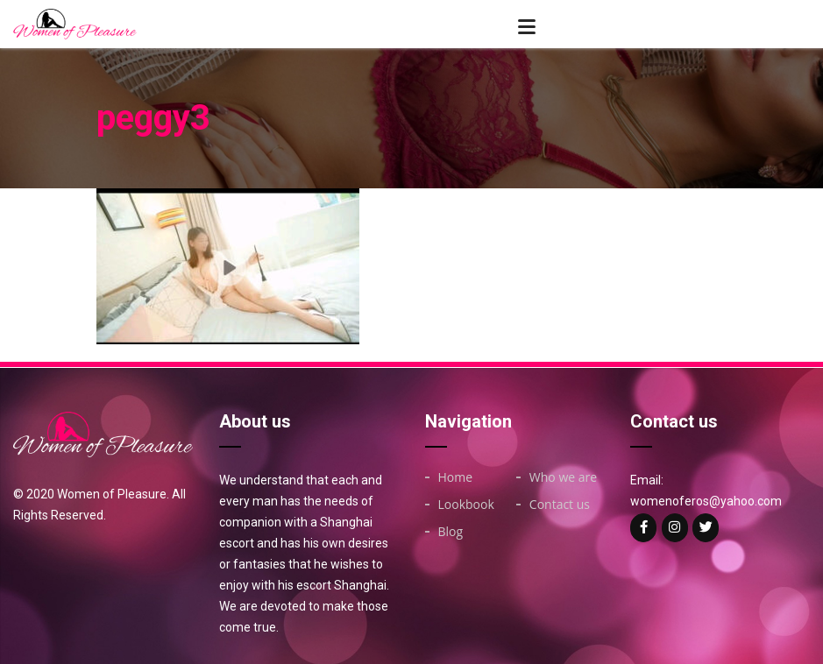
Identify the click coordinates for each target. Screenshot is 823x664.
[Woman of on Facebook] (643, 527)
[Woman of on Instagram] (675, 527)
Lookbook (466, 504)
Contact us (559, 504)
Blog (451, 532)
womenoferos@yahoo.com (706, 501)
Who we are (563, 477)
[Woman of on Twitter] (705, 527)
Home (455, 477)
